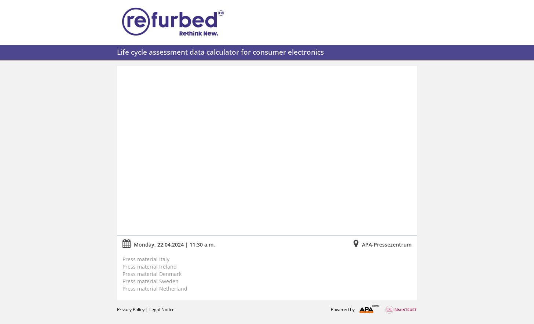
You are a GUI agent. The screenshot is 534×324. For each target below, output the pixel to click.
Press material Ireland (149, 266)
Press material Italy (145, 259)
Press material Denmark (152, 273)
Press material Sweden (151, 281)
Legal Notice (162, 309)
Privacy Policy (131, 309)
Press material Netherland (154, 288)
